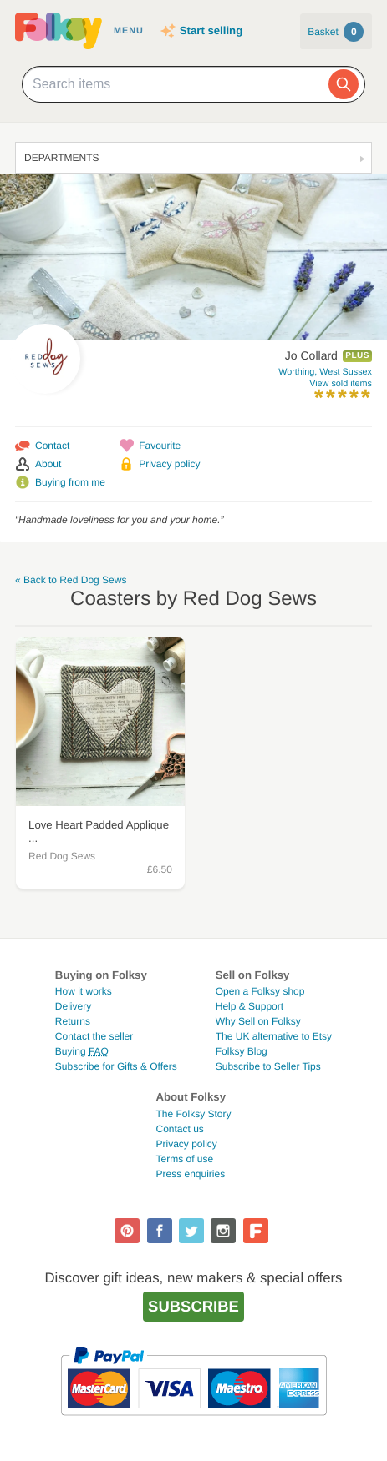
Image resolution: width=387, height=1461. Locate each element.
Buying (82, 1051)
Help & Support (249, 1006)
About (48, 464)
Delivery (73, 1006)
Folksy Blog (241, 1051)
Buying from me (70, 482)
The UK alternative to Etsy (274, 1036)
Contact (52, 445)
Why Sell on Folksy (258, 1021)
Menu (129, 31)
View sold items (340, 384)
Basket (336, 32)
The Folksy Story (193, 1114)
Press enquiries (190, 1174)
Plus (357, 355)
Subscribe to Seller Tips (268, 1066)
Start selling (211, 30)
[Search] (343, 84)
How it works (83, 991)
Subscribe (193, 1306)
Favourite (160, 445)
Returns (72, 1021)
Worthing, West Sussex (325, 372)
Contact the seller (94, 1036)
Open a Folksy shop (260, 991)
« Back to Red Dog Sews (70, 580)
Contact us (179, 1129)
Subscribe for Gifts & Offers (116, 1066)
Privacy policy (169, 464)
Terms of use (184, 1159)
